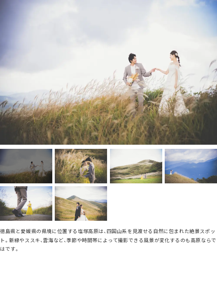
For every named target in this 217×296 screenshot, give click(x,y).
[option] (108, 72)
